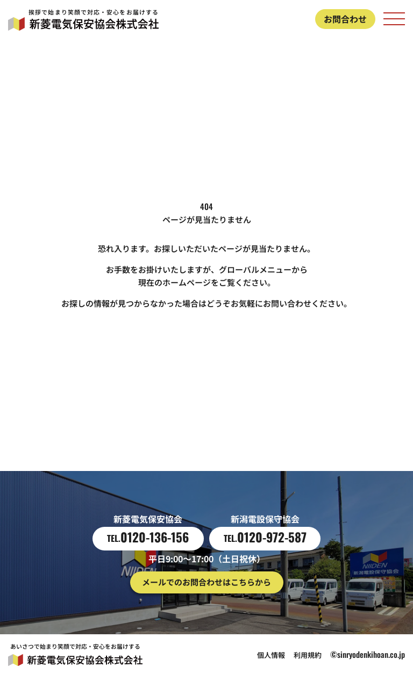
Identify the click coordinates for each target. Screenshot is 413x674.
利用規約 (308, 655)
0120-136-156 (148, 537)
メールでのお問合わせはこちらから (206, 582)
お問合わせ (345, 18)
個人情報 (271, 655)
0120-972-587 (265, 537)
